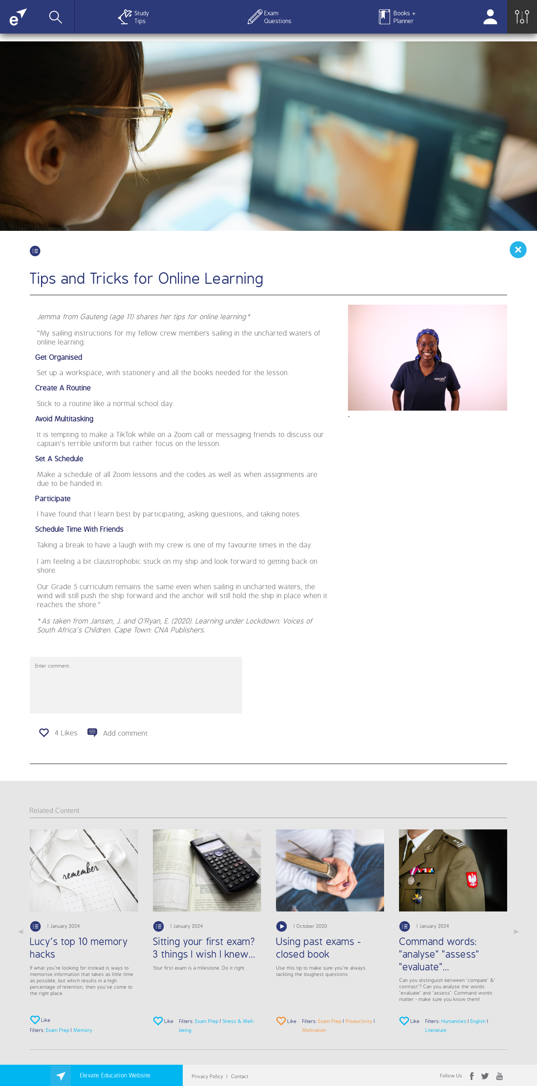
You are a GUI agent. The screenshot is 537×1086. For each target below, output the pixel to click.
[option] (84, 932)
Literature (436, 1030)
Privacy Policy (207, 1076)
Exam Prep (57, 1030)
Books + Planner (405, 17)
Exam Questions (276, 17)
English (478, 1021)
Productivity (359, 1021)
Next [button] (516, 932)
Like (40, 1021)
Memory (82, 1030)
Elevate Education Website (100, 1075)
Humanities (454, 1021)
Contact (240, 1076)
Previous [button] (21, 932)
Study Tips (142, 17)
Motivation (314, 1030)
